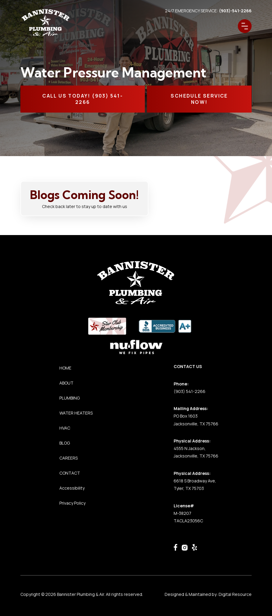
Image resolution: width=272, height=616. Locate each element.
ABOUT (66, 383)
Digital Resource (235, 594)
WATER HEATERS (76, 413)
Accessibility (72, 488)
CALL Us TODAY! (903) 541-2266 (82, 98)
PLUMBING (69, 398)
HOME (65, 368)
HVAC (64, 428)
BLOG (64, 443)
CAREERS (68, 458)
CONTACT (69, 473)
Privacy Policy (72, 503)
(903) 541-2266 (189, 391)
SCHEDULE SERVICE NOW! (199, 98)
